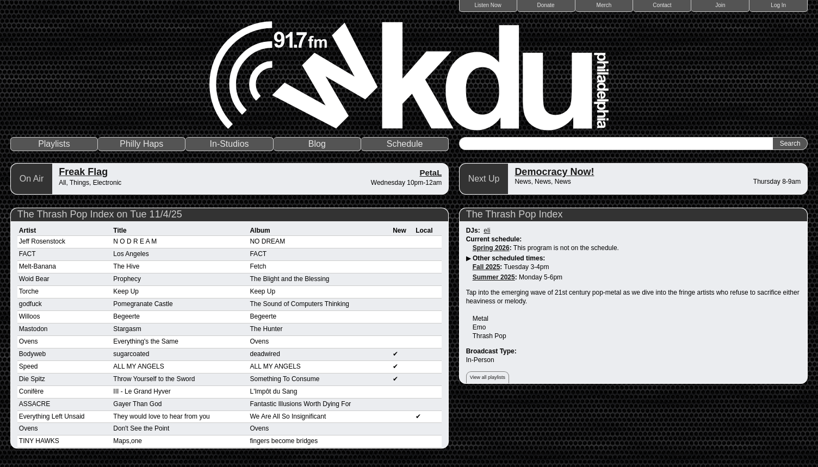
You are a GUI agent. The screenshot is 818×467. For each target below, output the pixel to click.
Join (720, 5)
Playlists (54, 143)
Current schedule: (494, 239)
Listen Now (487, 5)
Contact (662, 5)
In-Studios (229, 143)
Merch (604, 5)
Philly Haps (141, 143)
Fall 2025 (486, 267)
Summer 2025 (494, 277)
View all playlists (487, 377)
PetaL (430, 172)
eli (487, 230)
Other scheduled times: (509, 258)
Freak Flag (83, 171)
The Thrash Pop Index (514, 214)
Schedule (405, 143)
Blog (317, 143)
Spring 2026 (491, 248)
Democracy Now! (554, 171)
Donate (545, 5)
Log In (778, 5)
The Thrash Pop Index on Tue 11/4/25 (99, 214)
